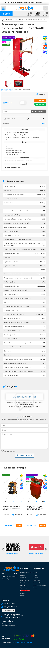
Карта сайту (5, 579)
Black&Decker (12, 553)
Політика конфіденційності (9, 576)
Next (46, 501)
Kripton (43, 123)
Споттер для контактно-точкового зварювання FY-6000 (12, 507)
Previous (3, 501)
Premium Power (36, 553)
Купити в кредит (40, 104)
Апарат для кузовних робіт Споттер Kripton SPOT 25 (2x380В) (35, 507)
